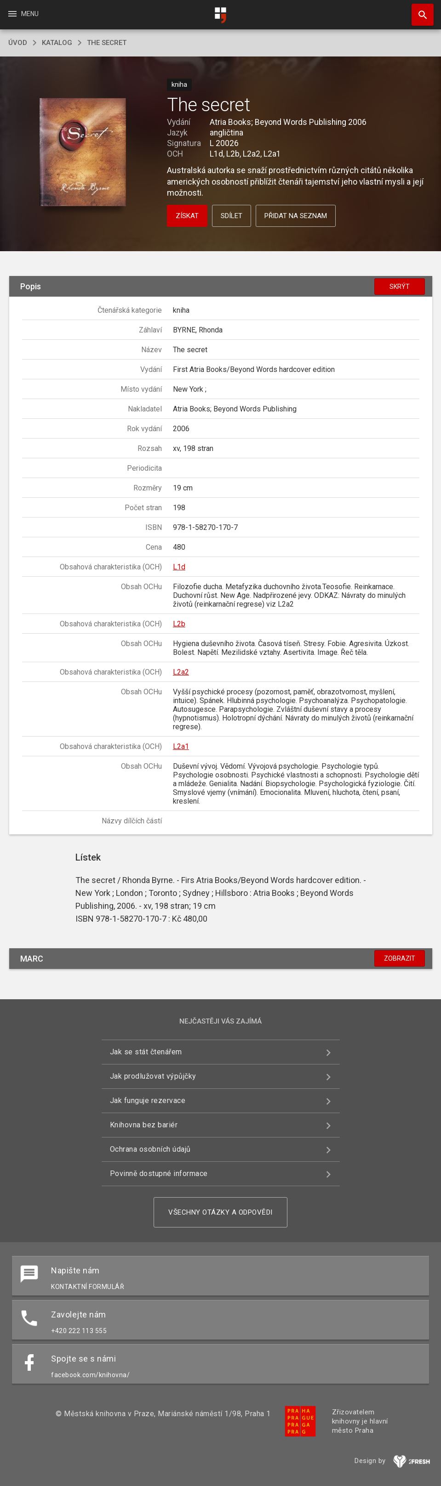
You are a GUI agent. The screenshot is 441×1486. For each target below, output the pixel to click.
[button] (82, 152)
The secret (106, 43)
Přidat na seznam (295, 216)
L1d (179, 567)
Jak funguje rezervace (148, 1100)
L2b (179, 623)
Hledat (418, 10)
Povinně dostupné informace (159, 1173)
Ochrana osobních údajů (150, 1149)
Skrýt (399, 286)
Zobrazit (399, 958)
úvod (17, 43)
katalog (57, 43)
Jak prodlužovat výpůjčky (153, 1076)
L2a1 (181, 746)
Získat (187, 216)
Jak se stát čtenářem (146, 1051)
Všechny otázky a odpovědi (220, 1212)
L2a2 (181, 672)
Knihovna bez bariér (144, 1124)
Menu (23, 13)
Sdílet (231, 216)
